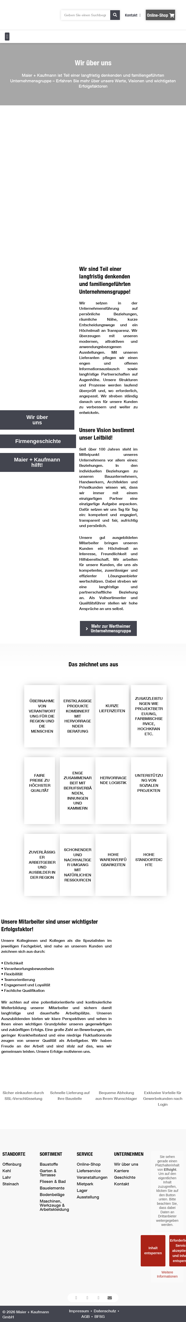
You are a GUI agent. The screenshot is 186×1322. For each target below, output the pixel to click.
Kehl (6, 1170)
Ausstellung (88, 1196)
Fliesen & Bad (53, 1181)
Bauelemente (52, 1187)
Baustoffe (49, 1164)
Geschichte (124, 1177)
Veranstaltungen (92, 1177)
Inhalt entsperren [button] (153, 1250)
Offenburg (11, 1164)
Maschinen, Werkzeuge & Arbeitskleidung (54, 1205)
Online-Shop (89, 1164)
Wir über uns (126, 1164)
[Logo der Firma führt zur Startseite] (27, 14)
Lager (82, 1190)
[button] (7, 37)
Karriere (121, 1170)
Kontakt (121, 1183)
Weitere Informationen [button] (167, 1274)
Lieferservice (89, 1170)
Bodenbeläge (52, 1194)
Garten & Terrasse (48, 1172)
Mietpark (85, 1183)
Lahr (6, 1177)
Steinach (10, 1183)
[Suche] (115, 15)
